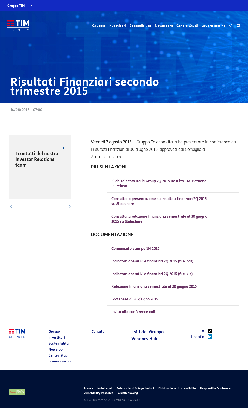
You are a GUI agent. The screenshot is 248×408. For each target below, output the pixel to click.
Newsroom (164, 26)
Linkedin (203, 336)
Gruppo (98, 26)
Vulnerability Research (98, 393)
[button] (11, 206)
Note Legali (104, 388)
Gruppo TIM (16, 6)
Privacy (88, 388)
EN (239, 26)
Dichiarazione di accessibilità (177, 388)
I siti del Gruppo (147, 331)
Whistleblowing (128, 393)
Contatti (98, 332)
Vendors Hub (144, 338)
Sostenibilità (140, 26)
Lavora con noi (214, 26)
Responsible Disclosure (215, 388)
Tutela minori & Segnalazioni (135, 388)
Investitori (117, 26)
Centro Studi (187, 26)
